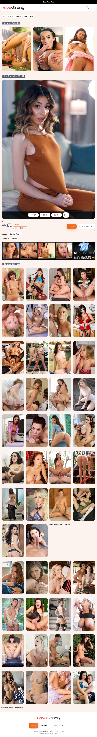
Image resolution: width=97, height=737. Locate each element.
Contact (54, 725)
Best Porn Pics (48, 2)
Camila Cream (15, 234)
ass (31, 16)
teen (25, 16)
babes (18, 16)
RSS (64, 725)
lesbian (10, 16)
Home (44, 215)
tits (4, 16)
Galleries (44, 725)
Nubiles (14, 239)
